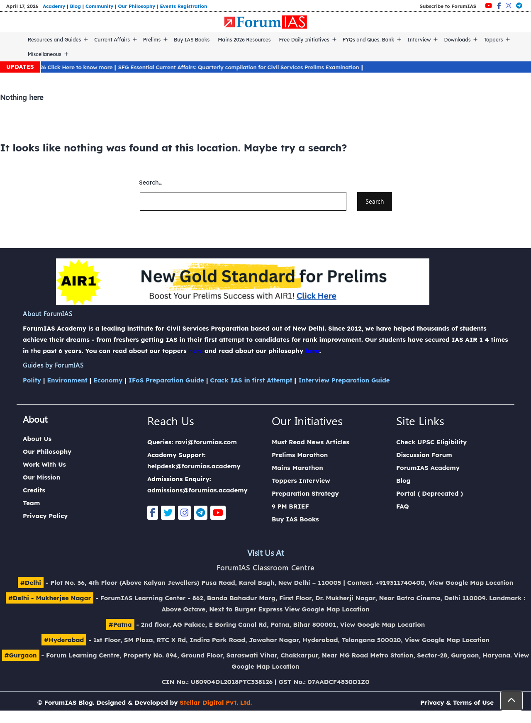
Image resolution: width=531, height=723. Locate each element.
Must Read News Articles (310, 442)
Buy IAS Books (191, 40)
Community (99, 6)
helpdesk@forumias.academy (194, 466)
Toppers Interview (301, 480)
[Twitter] (168, 513)
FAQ (402, 506)
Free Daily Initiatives (304, 40)
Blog (75, 6)
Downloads (457, 40)
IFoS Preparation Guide (166, 380)
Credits (34, 490)
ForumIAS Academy (428, 468)
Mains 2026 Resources (244, 40)
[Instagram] (508, 5)
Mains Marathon (297, 468)
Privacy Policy (45, 516)
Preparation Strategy (305, 493)
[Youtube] (488, 5)
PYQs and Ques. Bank (369, 40)
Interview (419, 40)
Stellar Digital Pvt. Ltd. (216, 702)
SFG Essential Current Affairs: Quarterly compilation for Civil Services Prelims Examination (242, 67)
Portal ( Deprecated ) (429, 493)
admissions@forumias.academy (197, 490)
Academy (54, 6)
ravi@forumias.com (206, 442)
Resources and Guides (54, 40)
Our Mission (41, 477)
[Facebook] (498, 5)
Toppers (493, 40)
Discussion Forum (424, 455)
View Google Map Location (471, 583)
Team (31, 503)
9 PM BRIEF (290, 506)
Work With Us (44, 464)
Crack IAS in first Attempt (251, 380)
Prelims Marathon (300, 455)
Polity (32, 380)
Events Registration (183, 6)
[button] (511, 701)
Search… (151, 182)
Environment (67, 380)
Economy (107, 380)
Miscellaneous (44, 54)
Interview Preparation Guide (344, 380)
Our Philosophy (136, 6)
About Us (37, 439)
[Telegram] (519, 5)
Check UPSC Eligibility (431, 442)
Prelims (152, 40)
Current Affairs (112, 40)
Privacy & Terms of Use (457, 702)
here (195, 351)
